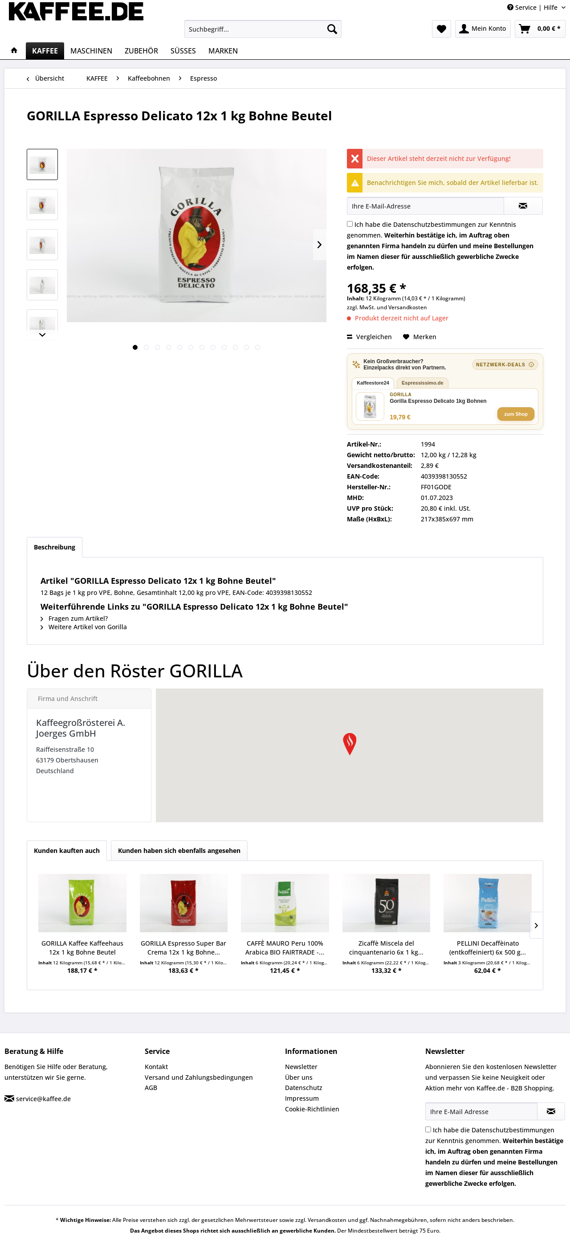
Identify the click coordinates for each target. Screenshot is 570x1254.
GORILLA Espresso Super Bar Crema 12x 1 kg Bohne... (183, 947)
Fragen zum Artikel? (74, 618)
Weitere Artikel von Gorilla (84, 627)
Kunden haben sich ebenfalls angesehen (179, 850)
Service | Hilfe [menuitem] (533, 7)
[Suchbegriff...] (263, 29)
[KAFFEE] (45, 50)
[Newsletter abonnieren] (551, 1111)
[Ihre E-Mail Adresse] (481, 1111)
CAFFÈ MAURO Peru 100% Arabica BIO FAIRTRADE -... (284, 947)
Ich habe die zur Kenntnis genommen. (440, 245)
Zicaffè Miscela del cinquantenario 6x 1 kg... (386, 947)
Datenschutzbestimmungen (434, 224)
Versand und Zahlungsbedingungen (199, 1077)
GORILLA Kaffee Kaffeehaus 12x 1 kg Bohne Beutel (82, 947)
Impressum (302, 1098)
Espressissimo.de (423, 382)
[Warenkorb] (540, 29)
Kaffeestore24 (373, 382)
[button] (349, 744)
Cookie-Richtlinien (312, 1109)
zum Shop (516, 414)
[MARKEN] (223, 50)
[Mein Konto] (483, 29)
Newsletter (301, 1066)
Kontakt (156, 1066)
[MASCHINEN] (91, 50)
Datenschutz (303, 1087)
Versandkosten (407, 307)
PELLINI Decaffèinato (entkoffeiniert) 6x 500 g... (487, 947)
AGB (151, 1087)
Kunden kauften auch (67, 850)
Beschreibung (54, 547)
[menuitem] (263, 29)
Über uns (299, 1077)
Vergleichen (369, 336)
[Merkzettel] (441, 29)
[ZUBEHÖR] (141, 50)
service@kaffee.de (43, 1098)
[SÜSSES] (183, 50)
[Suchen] (332, 29)
